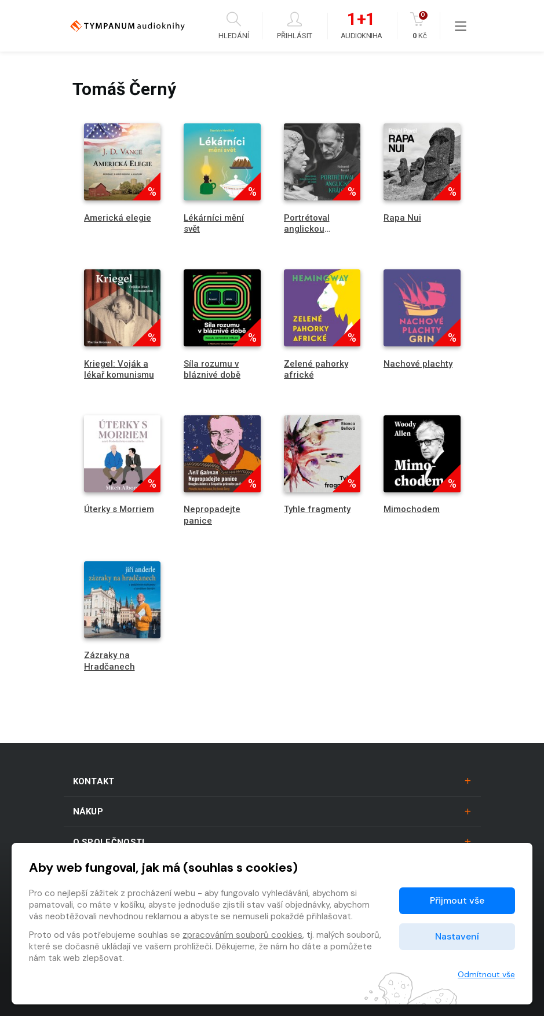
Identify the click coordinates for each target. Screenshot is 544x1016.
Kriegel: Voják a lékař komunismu (119, 369)
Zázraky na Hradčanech (109, 660)
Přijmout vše (457, 900)
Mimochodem (412, 509)
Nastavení (457, 936)
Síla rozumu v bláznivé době (212, 369)
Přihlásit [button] (294, 25)
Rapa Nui (402, 218)
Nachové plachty (418, 364)
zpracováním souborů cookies (242, 935)
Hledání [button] (233, 25)
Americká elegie (117, 218)
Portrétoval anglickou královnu (307, 229)
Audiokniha (361, 26)
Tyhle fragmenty (317, 509)
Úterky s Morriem (119, 509)
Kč (419, 25)
